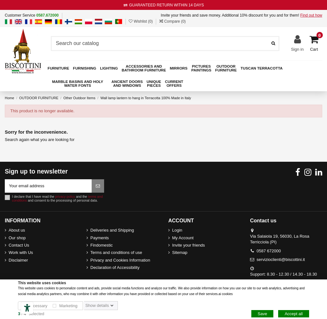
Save (262, 313)
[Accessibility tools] (27, 308)
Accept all (293, 313)
